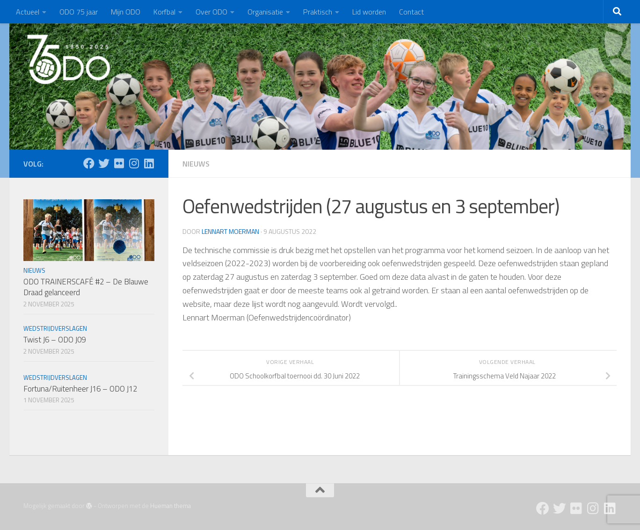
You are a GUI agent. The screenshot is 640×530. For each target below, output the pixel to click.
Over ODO (211, 11)
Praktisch (317, 11)
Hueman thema (170, 505)
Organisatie (265, 11)
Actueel (27, 11)
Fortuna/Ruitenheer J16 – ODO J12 (80, 389)
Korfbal (164, 11)
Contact (411, 11)
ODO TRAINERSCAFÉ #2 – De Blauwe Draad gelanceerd (85, 287)
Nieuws (196, 163)
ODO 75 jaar (78, 11)
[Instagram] (133, 163)
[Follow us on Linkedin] (148, 163)
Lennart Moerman (230, 231)
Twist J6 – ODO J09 (54, 340)
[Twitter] (103, 163)
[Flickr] (118, 163)
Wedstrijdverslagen (55, 328)
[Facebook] (89, 163)
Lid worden (369, 11)
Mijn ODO (125, 11)
